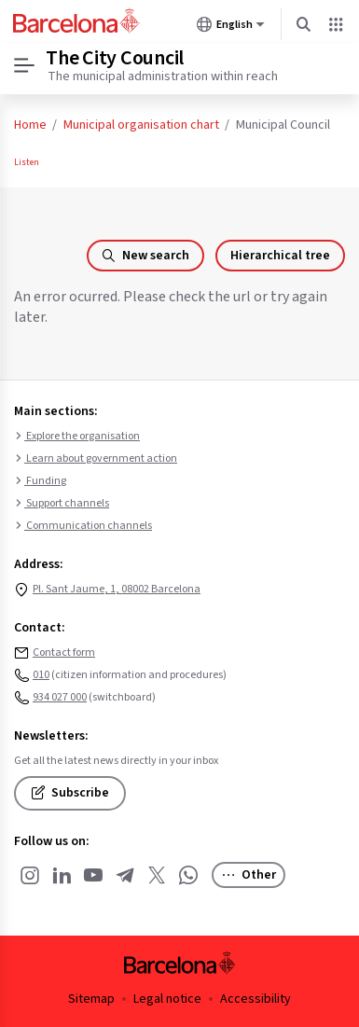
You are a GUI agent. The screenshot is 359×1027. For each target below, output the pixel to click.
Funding (40, 481)
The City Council (115, 58)
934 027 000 (60, 697)
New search (145, 255)
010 (41, 675)
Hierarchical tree (280, 255)
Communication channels (83, 526)
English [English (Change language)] (230, 28)
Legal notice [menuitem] (167, 999)
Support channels (61, 503)
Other (248, 875)
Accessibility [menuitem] (255, 999)
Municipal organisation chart (141, 125)
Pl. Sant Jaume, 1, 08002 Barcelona (116, 589)
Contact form (64, 652)
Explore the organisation (77, 436)
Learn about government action (95, 458)
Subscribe (70, 793)
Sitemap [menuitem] (91, 999)
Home (30, 125)
